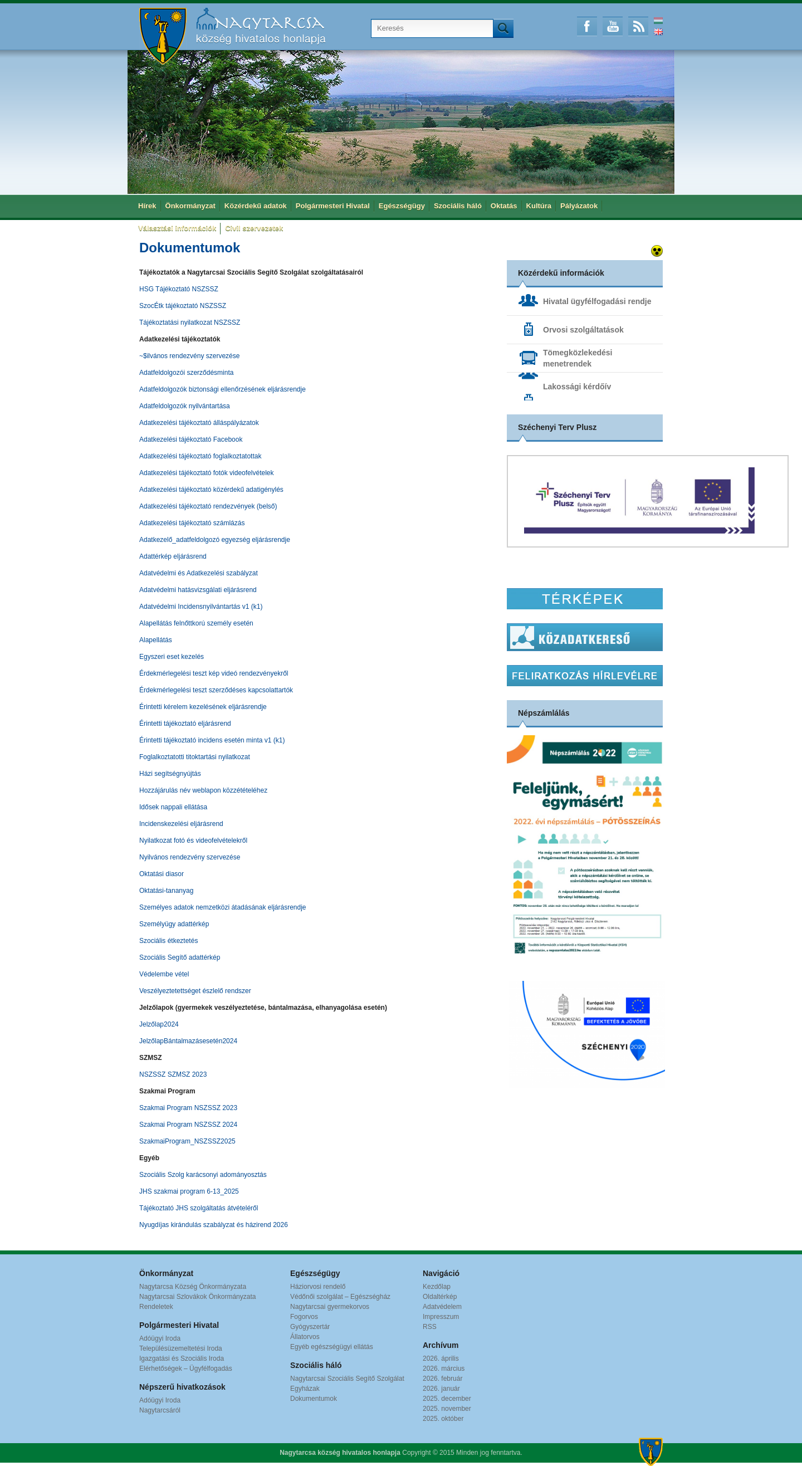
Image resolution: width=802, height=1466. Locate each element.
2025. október (443, 1419)
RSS (638, 26)
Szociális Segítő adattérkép (179, 957)
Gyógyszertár (310, 1327)
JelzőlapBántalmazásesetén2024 (188, 1041)
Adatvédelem (442, 1307)
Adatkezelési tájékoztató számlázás (191, 523)
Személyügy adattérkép (174, 924)
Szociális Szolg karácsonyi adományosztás (203, 1175)
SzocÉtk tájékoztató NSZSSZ (182, 306)
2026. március (443, 1368)
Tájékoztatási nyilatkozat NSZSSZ (189, 322)
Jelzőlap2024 (159, 1024)
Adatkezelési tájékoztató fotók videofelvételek (206, 473)
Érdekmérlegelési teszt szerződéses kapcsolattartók (216, 690)
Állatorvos (305, 1337)
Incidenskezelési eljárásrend (181, 824)
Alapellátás (155, 640)
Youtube (613, 26)
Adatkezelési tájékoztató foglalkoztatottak (200, 456)
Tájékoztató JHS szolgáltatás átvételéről (198, 1208)
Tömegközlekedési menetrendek (578, 358)
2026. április (441, 1358)
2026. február (442, 1378)
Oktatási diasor (161, 874)
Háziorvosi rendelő (317, 1287)
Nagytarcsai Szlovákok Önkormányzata (197, 1297)
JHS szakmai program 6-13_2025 (189, 1191)
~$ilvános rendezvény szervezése (189, 356)
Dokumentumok (313, 1399)
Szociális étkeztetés (168, 941)
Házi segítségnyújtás (170, 774)
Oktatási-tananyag (166, 891)
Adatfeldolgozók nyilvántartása (184, 406)
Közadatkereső (585, 637)
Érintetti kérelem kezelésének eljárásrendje (203, 707)
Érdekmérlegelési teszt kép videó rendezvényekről (213, 673)
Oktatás (504, 206)
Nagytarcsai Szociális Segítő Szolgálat (347, 1378)
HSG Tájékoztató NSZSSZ (178, 289)
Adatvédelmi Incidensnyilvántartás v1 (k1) (200, 606)
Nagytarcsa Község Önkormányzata (192, 1287)
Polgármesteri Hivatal (333, 206)
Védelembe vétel (164, 974)
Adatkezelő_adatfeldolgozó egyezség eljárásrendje (214, 540)
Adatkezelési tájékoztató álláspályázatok (199, 423)
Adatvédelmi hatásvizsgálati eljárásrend (198, 590)
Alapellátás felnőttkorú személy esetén (196, 623)
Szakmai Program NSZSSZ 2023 (188, 1108)
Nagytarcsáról (159, 1410)
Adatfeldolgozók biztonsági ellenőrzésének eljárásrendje (222, 389)
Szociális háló (458, 206)
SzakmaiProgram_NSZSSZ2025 (187, 1141)
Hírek (147, 206)
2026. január (441, 1388)
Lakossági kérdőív (577, 386)
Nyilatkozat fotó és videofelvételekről (193, 840)
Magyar (658, 20)
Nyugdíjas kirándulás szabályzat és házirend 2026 (213, 1225)
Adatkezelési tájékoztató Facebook (190, 439)
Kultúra (539, 206)
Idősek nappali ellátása (173, 807)
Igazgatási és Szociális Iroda (181, 1358)
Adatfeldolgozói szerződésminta (186, 373)
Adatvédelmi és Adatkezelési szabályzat (198, 573)
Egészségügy (402, 206)
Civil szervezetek (254, 228)
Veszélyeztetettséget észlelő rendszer (195, 991)
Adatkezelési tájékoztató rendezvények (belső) (208, 506)
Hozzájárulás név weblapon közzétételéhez (203, 790)
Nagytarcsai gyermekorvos (329, 1307)
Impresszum (441, 1317)
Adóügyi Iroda (159, 1338)
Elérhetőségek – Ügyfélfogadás (185, 1368)
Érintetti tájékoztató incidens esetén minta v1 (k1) (212, 740)
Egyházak (305, 1388)
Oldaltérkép (440, 1297)
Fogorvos (304, 1317)
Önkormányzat (190, 206)
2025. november (447, 1409)
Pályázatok (579, 206)
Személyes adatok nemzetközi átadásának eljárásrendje (222, 907)
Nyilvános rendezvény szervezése (189, 857)
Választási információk (177, 228)
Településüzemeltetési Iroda (180, 1348)
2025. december (447, 1399)
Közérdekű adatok (255, 206)
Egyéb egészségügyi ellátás (331, 1347)
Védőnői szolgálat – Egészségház (340, 1297)
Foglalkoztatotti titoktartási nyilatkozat (194, 757)
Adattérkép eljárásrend (173, 556)
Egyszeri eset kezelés (171, 657)
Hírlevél (585, 675)
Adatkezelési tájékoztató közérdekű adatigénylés (211, 489)
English (658, 31)
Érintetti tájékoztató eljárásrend (185, 723)
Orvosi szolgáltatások (583, 329)
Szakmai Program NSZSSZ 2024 (188, 1124)
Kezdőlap (437, 1287)
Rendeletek (156, 1307)
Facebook (587, 26)
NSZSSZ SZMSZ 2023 (173, 1074)
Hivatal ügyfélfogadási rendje (597, 301)
